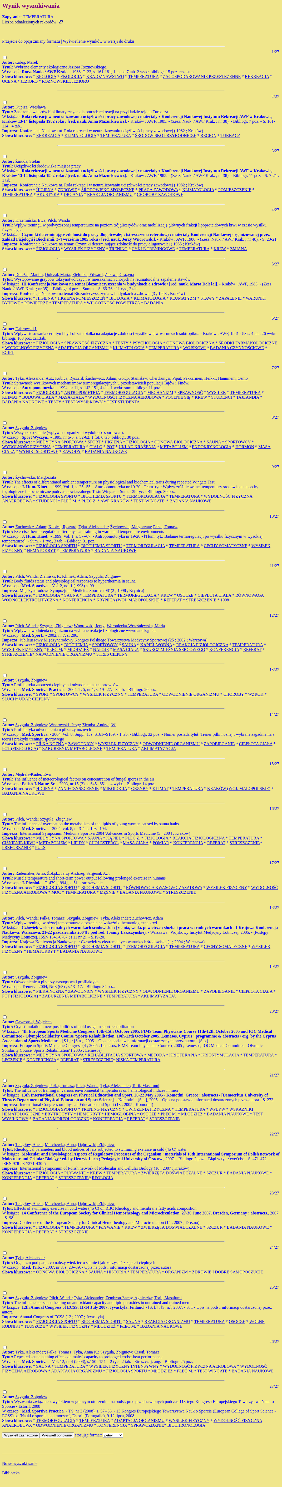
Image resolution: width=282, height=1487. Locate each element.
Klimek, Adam (74, 576)
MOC (56, 892)
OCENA (9, 81)
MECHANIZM (160, 392)
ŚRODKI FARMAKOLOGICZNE (248, 343)
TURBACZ (230, 135)
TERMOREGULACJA (123, 392)
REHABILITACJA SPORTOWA (115, 1055)
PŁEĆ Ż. (88, 501)
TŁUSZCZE (34, 1326)
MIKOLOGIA (115, 788)
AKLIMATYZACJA (158, 748)
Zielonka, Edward (87, 274)
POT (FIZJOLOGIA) (20, 748)
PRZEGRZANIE (16, 847)
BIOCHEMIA (76, 645)
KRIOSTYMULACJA (220, 1055)
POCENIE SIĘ (178, 397)
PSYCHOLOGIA (147, 343)
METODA (156, 1055)
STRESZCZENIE (201, 600)
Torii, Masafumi (145, 1085)
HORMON (244, 446)
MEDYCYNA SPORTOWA (59, 442)
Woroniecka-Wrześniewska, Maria (136, 626)
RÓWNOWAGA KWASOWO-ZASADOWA (164, 887)
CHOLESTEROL (103, 843)
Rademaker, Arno (30, 873)
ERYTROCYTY (59, 1114)
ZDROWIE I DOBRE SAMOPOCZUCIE (227, 1272)
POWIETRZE (36, 303)
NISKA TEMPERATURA (138, 1060)
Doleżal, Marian (29, 274)
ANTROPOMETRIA (82, 392)
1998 (225, 600)
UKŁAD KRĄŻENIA (137, 446)
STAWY (207, 298)
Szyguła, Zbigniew (31, 428)
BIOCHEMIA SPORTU (101, 496)
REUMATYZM (183, 298)
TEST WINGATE (212, 1371)
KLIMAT (10, 397)
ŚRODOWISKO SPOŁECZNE (107, 189)
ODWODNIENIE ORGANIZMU (190, 694)
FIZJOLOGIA (48, 248)
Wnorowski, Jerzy (89, 626)
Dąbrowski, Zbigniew (96, 1144)
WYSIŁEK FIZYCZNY (84, 248)
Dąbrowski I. (26, 329)
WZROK (256, 694)
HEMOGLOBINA (120, 1114)
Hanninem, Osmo (233, 378)
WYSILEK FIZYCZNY (189, 1420)
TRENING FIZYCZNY (101, 1109)
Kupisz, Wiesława (30, 107)
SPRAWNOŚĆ (190, 392)
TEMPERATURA (143, 76)
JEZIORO (29, 81)
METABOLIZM (173, 446)
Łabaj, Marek (26, 62)
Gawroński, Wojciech (33, 1022)
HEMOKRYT (89, 1114)
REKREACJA (257, 76)
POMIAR (161, 843)
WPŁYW (217, 1109)
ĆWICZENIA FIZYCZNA (148, 1109)
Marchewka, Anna (60, 1144)
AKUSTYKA (48, 194)
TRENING (118, 248)
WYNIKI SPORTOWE (38, 451)
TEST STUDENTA (123, 402)
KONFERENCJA (77, 600)
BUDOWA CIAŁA (38, 397)
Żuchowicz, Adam (100, 378)
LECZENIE (12, 1060)
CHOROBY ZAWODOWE (160, 194)
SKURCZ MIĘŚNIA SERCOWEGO (174, 649)
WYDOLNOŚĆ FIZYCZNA (29, 347)
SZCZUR (214, 1173)
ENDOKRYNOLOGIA (211, 446)
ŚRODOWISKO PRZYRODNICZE (165, 135)
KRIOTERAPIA (183, 1055)
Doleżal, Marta (57, 274)
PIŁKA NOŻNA (50, 744)
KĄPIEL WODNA (156, 645)
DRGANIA (73, 194)
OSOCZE (185, 595)
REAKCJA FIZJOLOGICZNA (202, 645)
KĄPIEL (113, 838)
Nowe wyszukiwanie (19, 1463)
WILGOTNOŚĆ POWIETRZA (113, 303)
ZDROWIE (67, 189)
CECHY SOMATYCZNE (225, 546)
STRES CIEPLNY (112, 654)
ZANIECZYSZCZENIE (78, 788)
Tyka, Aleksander (30, 378)
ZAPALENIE (230, 298)
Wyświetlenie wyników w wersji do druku (98, 41)
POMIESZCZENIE (234, 189)
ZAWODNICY (81, 744)
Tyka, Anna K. (85, 1352)
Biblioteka (11, 1473)
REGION (208, 135)
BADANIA (154, 303)
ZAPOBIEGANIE (219, 744)
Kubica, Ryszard (69, 378)
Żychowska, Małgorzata (35, 477)
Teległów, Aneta (29, 1144)
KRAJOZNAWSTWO (105, 76)
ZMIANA (238, 248)
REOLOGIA (102, 1177)
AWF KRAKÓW (114, 501)
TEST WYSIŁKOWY (83, 402)
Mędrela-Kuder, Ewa (33, 774)
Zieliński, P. (50, 576)
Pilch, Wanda (58, 220)
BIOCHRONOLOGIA (186, 1425)
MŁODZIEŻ (78, 649)
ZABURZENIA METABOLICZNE (72, 748)
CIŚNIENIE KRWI (18, 843)
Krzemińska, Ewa (30, 220)
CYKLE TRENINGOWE (153, 248)
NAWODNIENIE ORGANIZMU (64, 654)
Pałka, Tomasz (165, 527)
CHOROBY (234, 694)
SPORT (94, 442)
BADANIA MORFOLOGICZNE (61, 1119)
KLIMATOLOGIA (80, 135)
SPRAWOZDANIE (147, 1425)
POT (111, 446)
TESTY (121, 343)
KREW (220, 248)
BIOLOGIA (46, 76)
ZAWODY (71, 451)
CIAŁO (96, 446)
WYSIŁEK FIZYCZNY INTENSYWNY (124, 1366)
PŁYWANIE (75, 1173)
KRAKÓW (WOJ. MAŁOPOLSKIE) (238, 788)
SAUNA (214, 442)
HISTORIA (116, 1272)
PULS (40, 847)
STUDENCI (221, 397)
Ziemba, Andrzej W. (99, 725)
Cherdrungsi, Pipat (165, 378)
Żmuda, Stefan (27, 161)
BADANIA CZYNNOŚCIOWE (237, 347)
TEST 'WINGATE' (149, 501)
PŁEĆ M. (69, 501)
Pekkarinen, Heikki (199, 378)
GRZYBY (139, 788)
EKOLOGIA (71, 76)
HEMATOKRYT (41, 550)
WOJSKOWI (194, 347)
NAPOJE (101, 649)
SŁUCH (9, 699)
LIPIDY (78, 843)
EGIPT (8, 352)
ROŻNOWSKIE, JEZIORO (65, 81)
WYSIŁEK (216, 392)
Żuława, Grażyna (119, 274)
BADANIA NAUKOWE (23, 402)
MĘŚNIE (108, 892)
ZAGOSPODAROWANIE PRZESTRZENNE (202, 76)
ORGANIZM (176, 1272)
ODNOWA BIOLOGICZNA (190, 343)
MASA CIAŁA (71, 397)
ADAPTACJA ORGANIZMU (83, 347)
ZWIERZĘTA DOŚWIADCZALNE (171, 1173)
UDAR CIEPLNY (34, 699)
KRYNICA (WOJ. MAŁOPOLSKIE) (128, 600)
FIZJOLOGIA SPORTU (56, 496)
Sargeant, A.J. (98, 873)
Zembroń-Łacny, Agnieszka (129, 1298)
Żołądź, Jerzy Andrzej (65, 873)
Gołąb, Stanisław (132, 378)
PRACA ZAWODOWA (158, 189)
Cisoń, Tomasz (146, 1352)
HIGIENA (44, 189)
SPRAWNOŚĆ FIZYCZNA (87, 343)
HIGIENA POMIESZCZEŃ (81, 298)
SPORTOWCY (238, 442)
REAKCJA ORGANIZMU (110, 194)
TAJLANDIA (247, 397)
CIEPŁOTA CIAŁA (214, 595)
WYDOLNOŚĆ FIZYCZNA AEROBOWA (124, 397)
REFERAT (173, 600)
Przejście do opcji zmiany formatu (31, 41)
